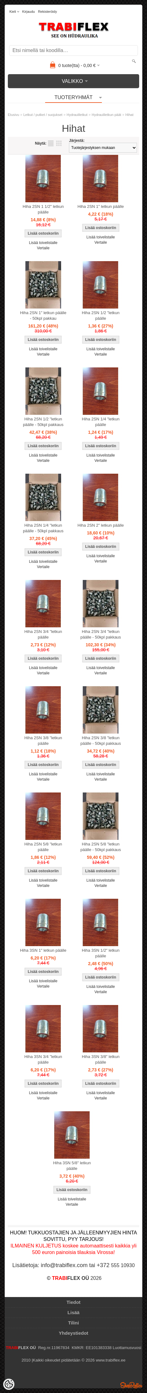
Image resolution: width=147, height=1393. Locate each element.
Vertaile (43, 248)
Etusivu (13, 115)
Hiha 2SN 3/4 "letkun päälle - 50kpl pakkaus (100, 634)
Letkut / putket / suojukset (42, 115)
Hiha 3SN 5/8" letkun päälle (72, 1166)
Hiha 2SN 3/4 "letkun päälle (43, 634)
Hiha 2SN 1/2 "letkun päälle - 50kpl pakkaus (43, 422)
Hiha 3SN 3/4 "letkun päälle (43, 1059)
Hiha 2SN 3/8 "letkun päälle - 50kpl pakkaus (100, 740)
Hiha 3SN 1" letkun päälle (43, 950)
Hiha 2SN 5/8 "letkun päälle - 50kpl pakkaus (100, 847)
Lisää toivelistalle (43, 243)
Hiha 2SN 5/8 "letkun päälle (43, 847)
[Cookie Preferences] (8, 1384)
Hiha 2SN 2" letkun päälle (100, 525)
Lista (51, 143)
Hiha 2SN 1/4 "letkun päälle (100, 422)
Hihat (129, 115)
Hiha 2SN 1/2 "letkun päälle (100, 315)
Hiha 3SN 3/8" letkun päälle (100, 1059)
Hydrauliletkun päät (106, 115)
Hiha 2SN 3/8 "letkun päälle (43, 740)
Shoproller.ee (131, 1385)
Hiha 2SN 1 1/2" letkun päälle (43, 209)
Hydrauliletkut (77, 115)
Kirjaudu (28, 11)
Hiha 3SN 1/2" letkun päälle (100, 953)
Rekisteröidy (47, 11)
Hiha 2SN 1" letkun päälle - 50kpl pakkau (43, 315)
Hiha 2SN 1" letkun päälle (100, 206)
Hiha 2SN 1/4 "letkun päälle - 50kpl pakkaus (43, 528)
